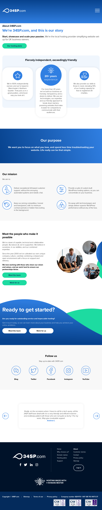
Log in (78, 468)
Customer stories (79, 452)
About (75, 449)
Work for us (14, 282)
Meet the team (14, 275)
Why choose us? (63, 452)
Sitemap (76, 461)
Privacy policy (78, 458)
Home (59, 449)
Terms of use (38, 496)
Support (60, 461)
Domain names (62, 455)
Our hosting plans (14, 46)
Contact (76, 455)
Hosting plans (62, 458)
